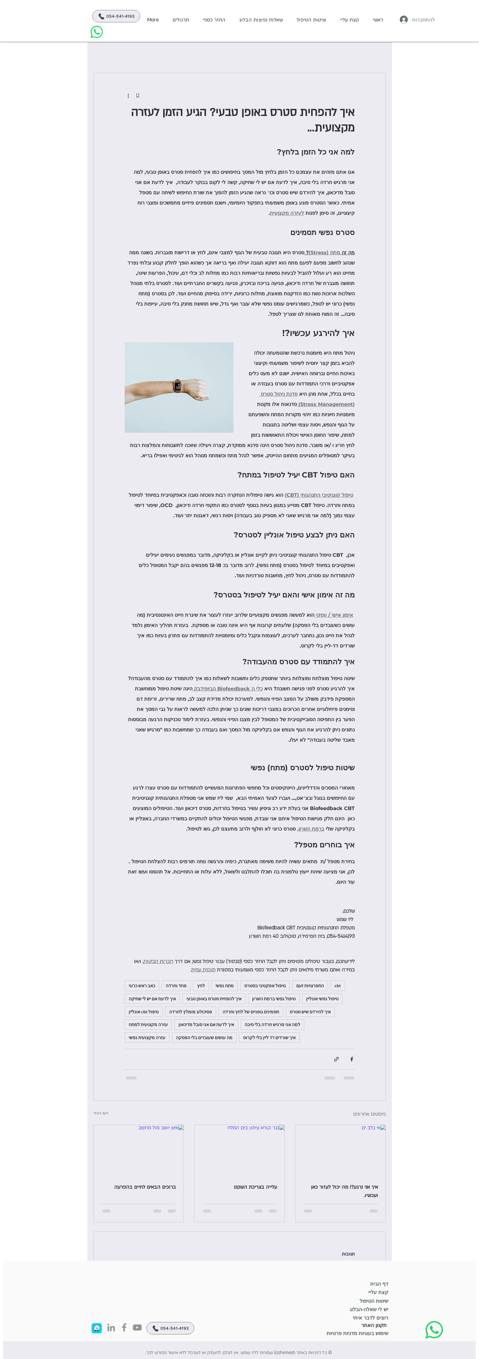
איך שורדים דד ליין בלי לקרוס (269, 1037)
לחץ (201, 985)
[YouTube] (137, 1327)
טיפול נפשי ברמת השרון (274, 998)
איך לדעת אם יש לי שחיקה (152, 998)
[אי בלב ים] (340, 1150)
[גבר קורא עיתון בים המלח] (239, 1150)
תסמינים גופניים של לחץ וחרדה (251, 1011)
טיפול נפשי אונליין (322, 998)
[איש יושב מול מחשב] (139, 1150)
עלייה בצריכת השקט (255, 1187)
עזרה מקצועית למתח (148, 1024)
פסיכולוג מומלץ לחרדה (190, 1011)
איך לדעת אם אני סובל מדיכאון (206, 1024)
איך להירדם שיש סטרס (310, 1011)
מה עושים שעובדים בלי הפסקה (204, 1037)
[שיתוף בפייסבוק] (352, 1059)
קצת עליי (378, 1292)
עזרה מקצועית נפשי (147, 1037)
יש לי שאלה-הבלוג (369, 1309)
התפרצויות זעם (310, 985)
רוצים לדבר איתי (370, 1318)
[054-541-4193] (116, 16)
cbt (337, 985)
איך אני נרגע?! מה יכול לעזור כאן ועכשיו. (344, 1191)
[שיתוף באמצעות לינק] (336, 1059)
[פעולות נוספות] (128, 95)
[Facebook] (124, 1327)
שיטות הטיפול (374, 1301)
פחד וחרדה (176, 985)
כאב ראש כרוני (142, 985)
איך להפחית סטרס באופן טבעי (214, 998)
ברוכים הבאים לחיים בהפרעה (145, 1187)
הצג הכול (101, 1113)
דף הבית (379, 1284)
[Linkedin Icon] (111, 1327)
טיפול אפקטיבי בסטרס (265, 985)
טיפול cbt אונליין (144, 1011)
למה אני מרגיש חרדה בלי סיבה (272, 1024)
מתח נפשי (224, 985)
